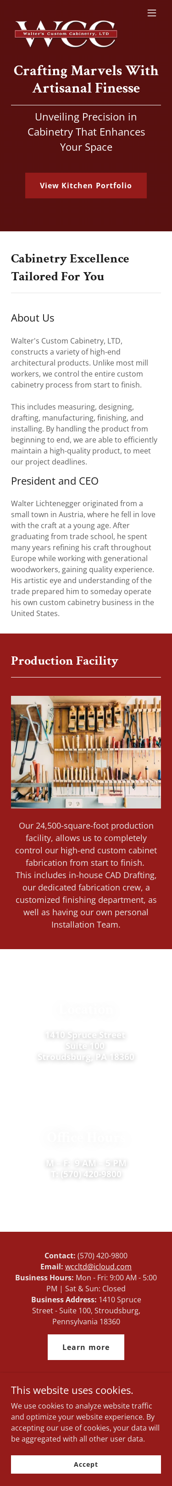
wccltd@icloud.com (98, 1267)
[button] (152, 13)
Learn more (85, 1347)
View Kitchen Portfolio (86, 185)
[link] (63, 12)
